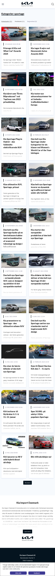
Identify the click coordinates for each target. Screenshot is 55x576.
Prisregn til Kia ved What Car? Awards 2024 (12, 51)
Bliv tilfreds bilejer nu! (41, 457)
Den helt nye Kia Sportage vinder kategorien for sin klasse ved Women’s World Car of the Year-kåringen (41, 146)
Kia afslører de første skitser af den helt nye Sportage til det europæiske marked (41, 279)
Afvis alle (18, 573)
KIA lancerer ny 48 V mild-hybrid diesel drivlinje (12, 460)
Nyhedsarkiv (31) (6, 21)
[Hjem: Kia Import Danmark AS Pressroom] (27, 4)
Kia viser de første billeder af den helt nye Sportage (12, 369)
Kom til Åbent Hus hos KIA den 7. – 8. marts (41, 367)
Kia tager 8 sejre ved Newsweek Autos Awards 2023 (40, 51)
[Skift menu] (3, 4)
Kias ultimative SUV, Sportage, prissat (12, 185)
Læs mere (27, 531)
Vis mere (27, 483)
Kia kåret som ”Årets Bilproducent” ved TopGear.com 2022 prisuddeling (12, 97)
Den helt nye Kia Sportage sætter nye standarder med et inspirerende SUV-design (40, 326)
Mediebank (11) (20, 21)
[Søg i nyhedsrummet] (52, 4)
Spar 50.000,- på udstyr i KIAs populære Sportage (39, 414)
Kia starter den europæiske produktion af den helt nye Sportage (41, 234)
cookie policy (16, 569)
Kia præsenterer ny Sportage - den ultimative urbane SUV (13, 323)
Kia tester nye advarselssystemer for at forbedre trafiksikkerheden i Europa (41, 99)
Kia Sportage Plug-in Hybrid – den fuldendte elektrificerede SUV (12, 143)
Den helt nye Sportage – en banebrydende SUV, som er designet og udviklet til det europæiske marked (13, 281)
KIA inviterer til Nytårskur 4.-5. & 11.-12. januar (11, 414)
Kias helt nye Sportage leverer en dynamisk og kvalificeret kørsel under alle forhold (41, 188)
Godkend (37, 573)
